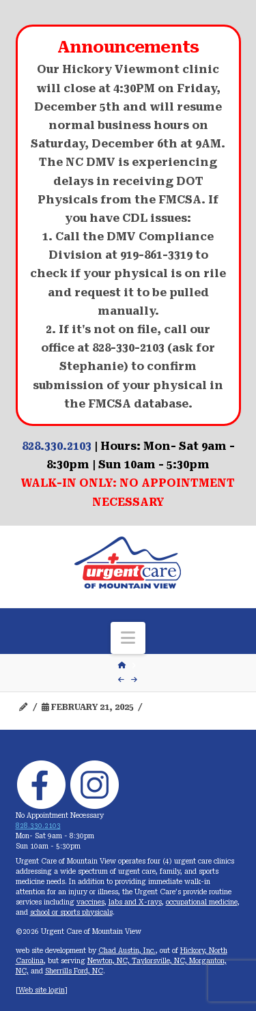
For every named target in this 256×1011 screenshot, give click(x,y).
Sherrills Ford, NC (74, 971)
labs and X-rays (135, 902)
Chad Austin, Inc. (127, 950)
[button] (128, 638)
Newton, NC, (109, 961)
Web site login (41, 990)
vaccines (90, 902)
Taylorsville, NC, (160, 961)
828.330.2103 (56, 446)
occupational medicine (202, 902)
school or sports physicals (71, 912)
